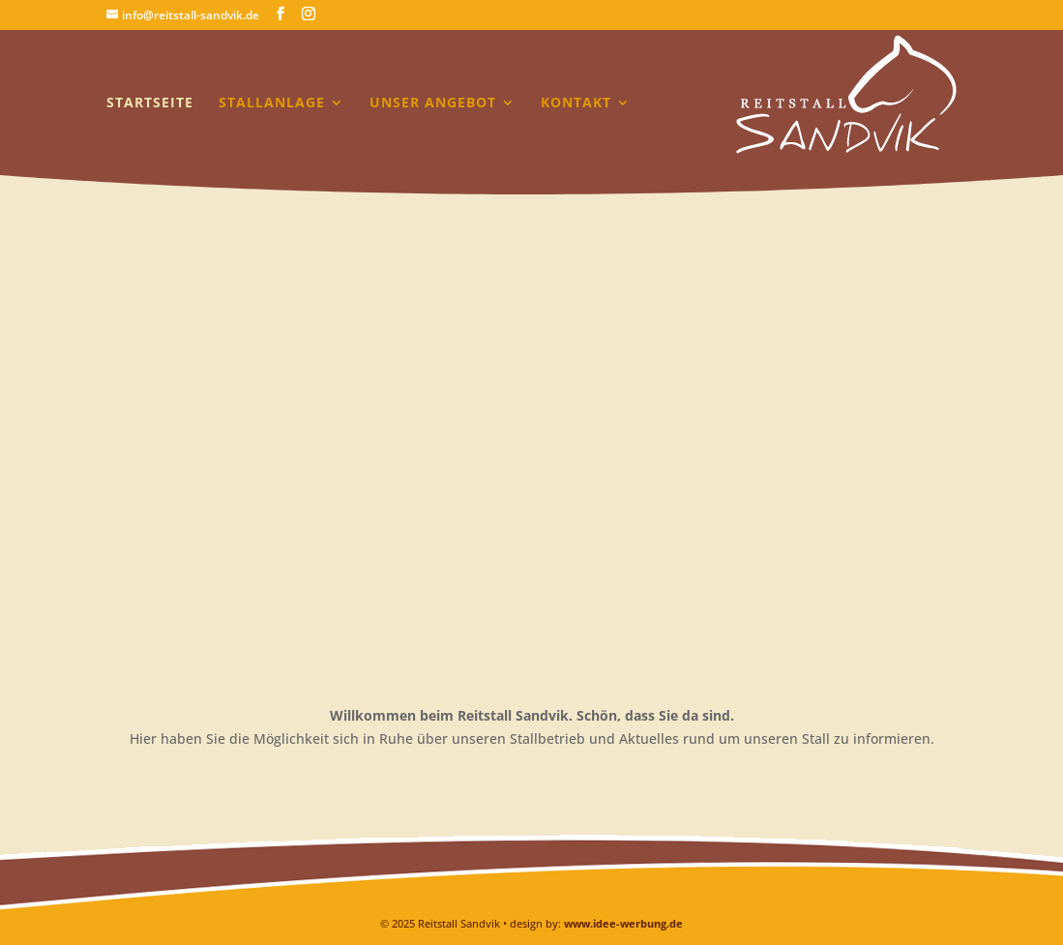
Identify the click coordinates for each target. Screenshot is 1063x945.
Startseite (149, 103)
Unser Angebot (432, 103)
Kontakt (576, 103)
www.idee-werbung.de (623, 923)
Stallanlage (272, 103)
